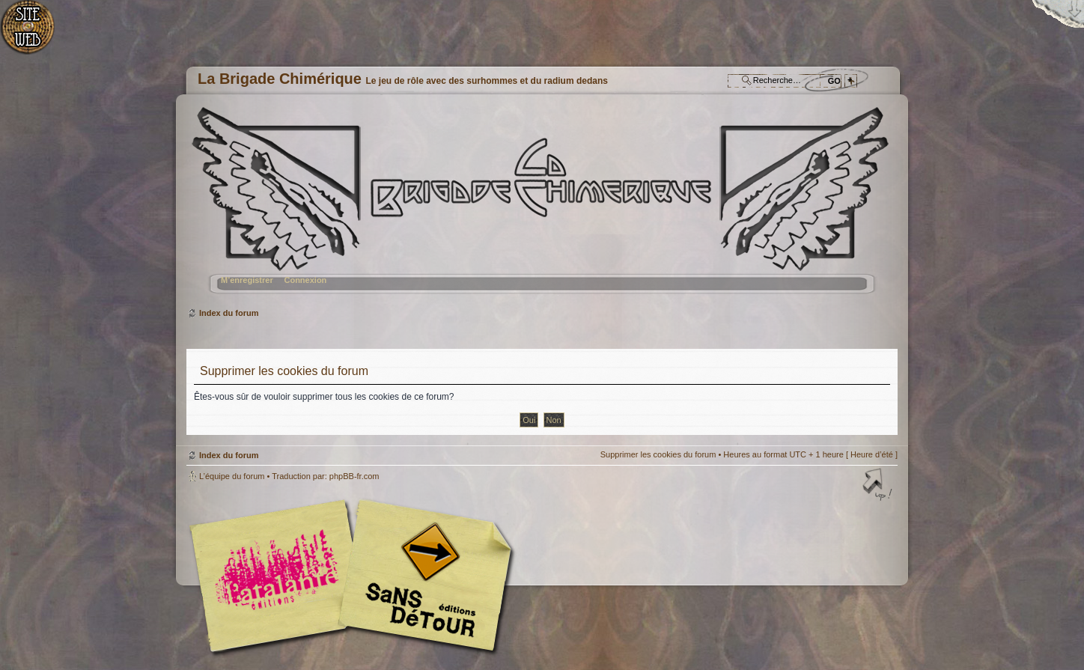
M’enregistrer (247, 279)
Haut (879, 486)
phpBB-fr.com (354, 476)
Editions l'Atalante (354, 575)
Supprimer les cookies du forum (658, 454)
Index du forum (540, 206)
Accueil (35, 34)
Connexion (305, 279)
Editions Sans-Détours (422, 577)
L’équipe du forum (231, 476)
